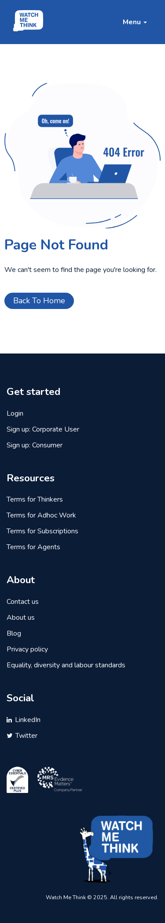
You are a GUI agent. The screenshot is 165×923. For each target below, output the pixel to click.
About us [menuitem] (21, 617)
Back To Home (39, 300)
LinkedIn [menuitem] (27, 720)
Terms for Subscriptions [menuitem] (42, 531)
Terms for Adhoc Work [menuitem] (41, 515)
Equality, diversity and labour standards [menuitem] (66, 665)
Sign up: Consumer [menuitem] (34, 445)
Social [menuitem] (20, 698)
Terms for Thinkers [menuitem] (35, 499)
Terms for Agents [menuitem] (33, 547)
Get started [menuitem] (33, 391)
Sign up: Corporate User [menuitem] (43, 429)
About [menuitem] (21, 580)
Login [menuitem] (15, 413)
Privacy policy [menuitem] (27, 649)
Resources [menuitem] (31, 478)
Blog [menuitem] (14, 633)
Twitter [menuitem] (26, 736)
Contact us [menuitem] (23, 602)
